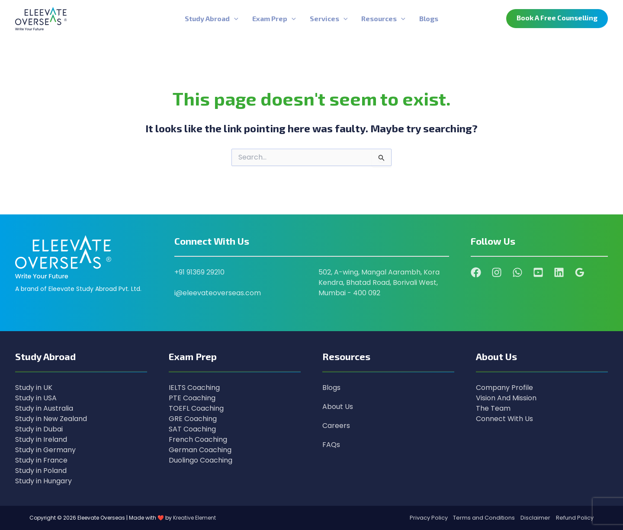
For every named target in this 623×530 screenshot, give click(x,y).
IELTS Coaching (194, 388)
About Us (337, 407)
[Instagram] (496, 272)
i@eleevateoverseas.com (217, 293)
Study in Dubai (39, 429)
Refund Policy (575, 517)
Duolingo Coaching (200, 460)
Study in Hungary (43, 481)
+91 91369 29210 (199, 272)
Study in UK (33, 388)
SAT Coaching (192, 429)
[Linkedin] (559, 272)
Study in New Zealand (51, 419)
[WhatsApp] (517, 272)
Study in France (41, 460)
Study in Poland (41, 471)
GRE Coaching (193, 419)
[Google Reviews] (580, 272)
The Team (493, 408)
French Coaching (198, 439)
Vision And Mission (506, 398)
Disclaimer (535, 517)
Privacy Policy (429, 517)
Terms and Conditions (484, 517)
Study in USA (36, 398)
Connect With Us (504, 419)
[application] (234, 18)
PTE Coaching (192, 398)
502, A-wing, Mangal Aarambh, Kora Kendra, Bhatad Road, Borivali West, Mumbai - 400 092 (379, 282)
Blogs (331, 388)
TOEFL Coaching (196, 408)
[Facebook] (476, 272)
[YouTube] (538, 272)
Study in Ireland (41, 439)
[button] (557, 18)
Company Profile (504, 388)
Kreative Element (194, 517)
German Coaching (200, 450)
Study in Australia (44, 408)
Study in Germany (45, 450)
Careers (336, 426)
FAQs (331, 445)
